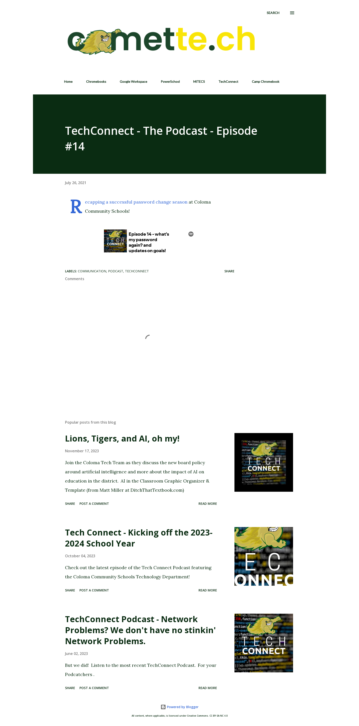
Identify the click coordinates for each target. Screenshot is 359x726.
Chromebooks (96, 81)
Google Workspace (133, 81)
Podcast (115, 271)
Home (68, 81)
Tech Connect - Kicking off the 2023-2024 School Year (138, 538)
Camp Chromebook (265, 81)
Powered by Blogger (179, 707)
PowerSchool (170, 81)
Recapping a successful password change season (136, 202)
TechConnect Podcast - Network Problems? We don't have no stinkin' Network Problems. (140, 630)
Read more (208, 503)
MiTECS (199, 81)
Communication (92, 271)
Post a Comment (94, 503)
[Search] (273, 13)
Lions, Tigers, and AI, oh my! (122, 438)
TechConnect (228, 81)
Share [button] (229, 271)
